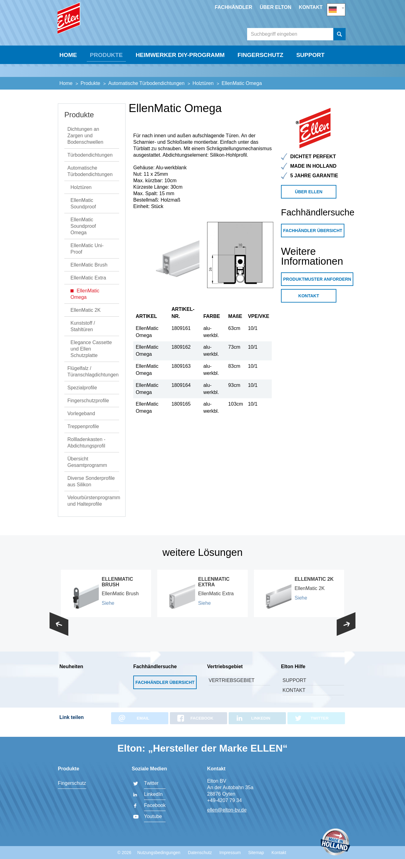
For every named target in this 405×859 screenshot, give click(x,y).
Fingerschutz (260, 76)
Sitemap (256, 852)
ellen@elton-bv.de (227, 810)
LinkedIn (153, 794)
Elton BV (102, 29)
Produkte (106, 76)
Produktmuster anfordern (317, 287)
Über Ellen (308, 199)
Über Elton (275, 7)
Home (68, 76)
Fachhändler (233, 7)
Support (310, 76)
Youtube (153, 816)
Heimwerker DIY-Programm (180, 76)
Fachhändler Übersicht (312, 238)
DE (336, 8)
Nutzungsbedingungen (158, 852)
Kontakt (311, 7)
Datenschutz (200, 852)
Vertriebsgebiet (232, 688)
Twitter (151, 783)
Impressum (230, 852)
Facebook (155, 805)
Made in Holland (335, 843)
